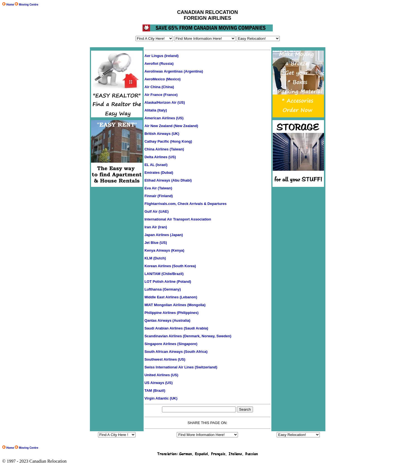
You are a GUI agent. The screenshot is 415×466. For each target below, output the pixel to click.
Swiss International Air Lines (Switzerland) (180, 367)
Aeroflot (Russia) (159, 63)
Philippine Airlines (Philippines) (171, 313)
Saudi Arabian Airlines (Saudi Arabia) (176, 328)
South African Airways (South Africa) (176, 352)
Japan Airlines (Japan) (163, 235)
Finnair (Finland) (158, 196)
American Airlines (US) (163, 118)
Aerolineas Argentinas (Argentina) (173, 71)
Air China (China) (159, 87)
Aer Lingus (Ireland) (161, 56)
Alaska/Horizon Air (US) (164, 102)
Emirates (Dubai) (158, 172)
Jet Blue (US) (155, 243)
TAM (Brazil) (154, 390)
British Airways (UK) (161, 134)
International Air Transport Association (177, 219)
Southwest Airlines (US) (164, 359)
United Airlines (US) (161, 375)
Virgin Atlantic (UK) (160, 398)
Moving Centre (26, 447)
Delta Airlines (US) (160, 157)
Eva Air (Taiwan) (158, 188)
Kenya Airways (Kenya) (164, 250)
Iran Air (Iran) (155, 227)
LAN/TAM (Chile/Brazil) (164, 274)
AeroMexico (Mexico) (162, 79)
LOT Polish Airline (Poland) (167, 281)
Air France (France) (161, 95)
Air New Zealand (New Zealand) (171, 126)
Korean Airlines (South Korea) (170, 266)
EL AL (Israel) (156, 165)
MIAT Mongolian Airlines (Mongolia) (175, 305)
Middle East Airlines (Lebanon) (170, 297)
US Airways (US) (158, 383)
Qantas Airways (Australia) (167, 320)
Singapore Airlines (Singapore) (170, 344)
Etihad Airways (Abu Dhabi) (168, 180)
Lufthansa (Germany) (162, 289)
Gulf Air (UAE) (156, 211)
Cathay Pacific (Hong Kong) (168, 141)
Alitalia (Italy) (155, 110)
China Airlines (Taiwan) (164, 149)
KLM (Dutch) (155, 258)
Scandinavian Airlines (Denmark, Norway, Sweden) (187, 336)
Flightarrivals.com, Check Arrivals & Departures (185, 204)
